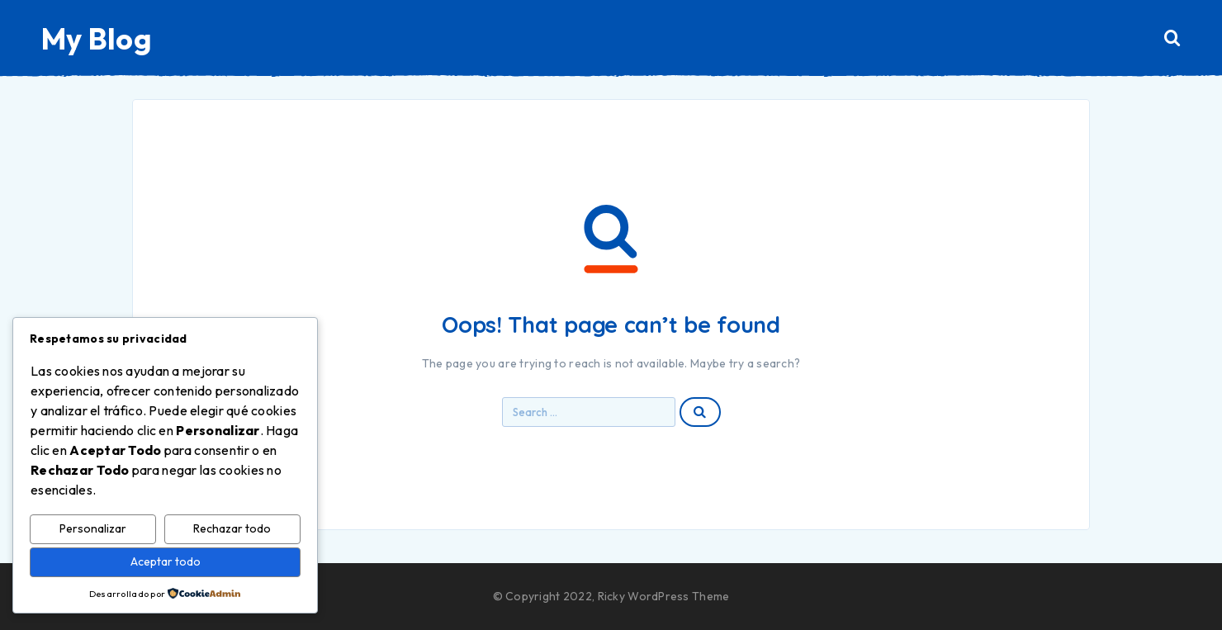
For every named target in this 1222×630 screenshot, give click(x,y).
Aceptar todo (165, 561)
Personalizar (92, 528)
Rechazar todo (232, 528)
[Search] (1172, 38)
